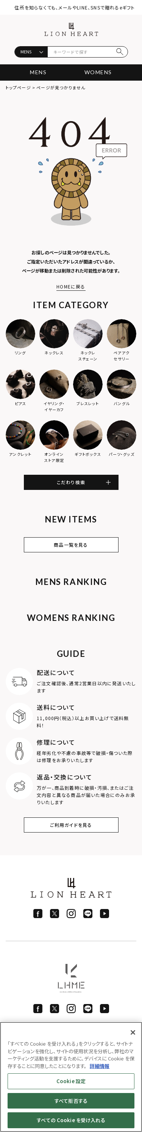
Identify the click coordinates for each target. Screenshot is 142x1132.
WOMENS (98, 72)
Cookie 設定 (71, 1081)
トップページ (18, 87)
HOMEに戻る (70, 286)
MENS (38, 72)
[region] (71, 1077)
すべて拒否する (71, 1100)
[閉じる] (133, 1032)
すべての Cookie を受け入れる (71, 1120)
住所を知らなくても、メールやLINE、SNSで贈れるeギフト (74, 7)
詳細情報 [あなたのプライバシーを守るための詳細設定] (99, 1066)
